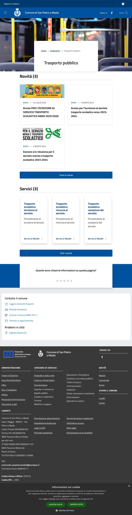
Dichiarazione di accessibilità (79, 432)
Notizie (102, 375)
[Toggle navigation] (5, 12)
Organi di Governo (10, 375)
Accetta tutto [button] (55, 504)
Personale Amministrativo (13, 399)
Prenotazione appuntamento (47, 418)
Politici (5, 394)
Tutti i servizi (66, 253)
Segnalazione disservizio (45, 423)
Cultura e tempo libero (44, 380)
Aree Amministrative (11, 380)
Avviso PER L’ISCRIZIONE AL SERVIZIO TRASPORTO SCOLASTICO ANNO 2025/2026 (40, 112)
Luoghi (102, 398)
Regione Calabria (11, 3)
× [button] (129, 486)
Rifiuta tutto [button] (76, 504)
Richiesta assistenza (43, 432)
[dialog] (66, 499)
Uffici (4, 385)
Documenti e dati (9, 404)
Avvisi (25, 102)
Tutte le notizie (66, 175)
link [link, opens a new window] (91, 499)
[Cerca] (126, 12)
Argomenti (55, 50)
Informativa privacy (75, 423)
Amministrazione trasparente (80, 418)
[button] (66, 510)
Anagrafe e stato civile (44, 375)
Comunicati (104, 380)
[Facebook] (110, 13)
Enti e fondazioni (9, 389)
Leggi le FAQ (39, 428)
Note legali (71, 428)
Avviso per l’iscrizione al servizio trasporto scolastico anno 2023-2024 (89, 112)
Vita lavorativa (40, 385)
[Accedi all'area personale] (123, 4)
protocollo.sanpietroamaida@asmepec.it (20, 465)
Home (43, 50)
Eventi (102, 403)
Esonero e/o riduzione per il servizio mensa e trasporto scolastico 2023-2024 (38, 156)
